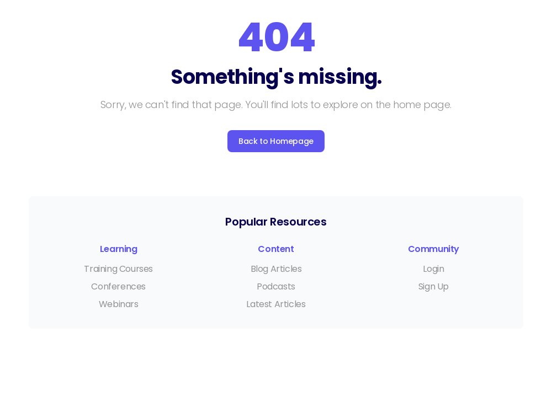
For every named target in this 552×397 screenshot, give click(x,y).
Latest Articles (275, 304)
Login (433, 268)
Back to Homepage (276, 141)
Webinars (119, 304)
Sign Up (433, 286)
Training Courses (118, 268)
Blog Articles (276, 268)
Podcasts (276, 286)
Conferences (118, 286)
